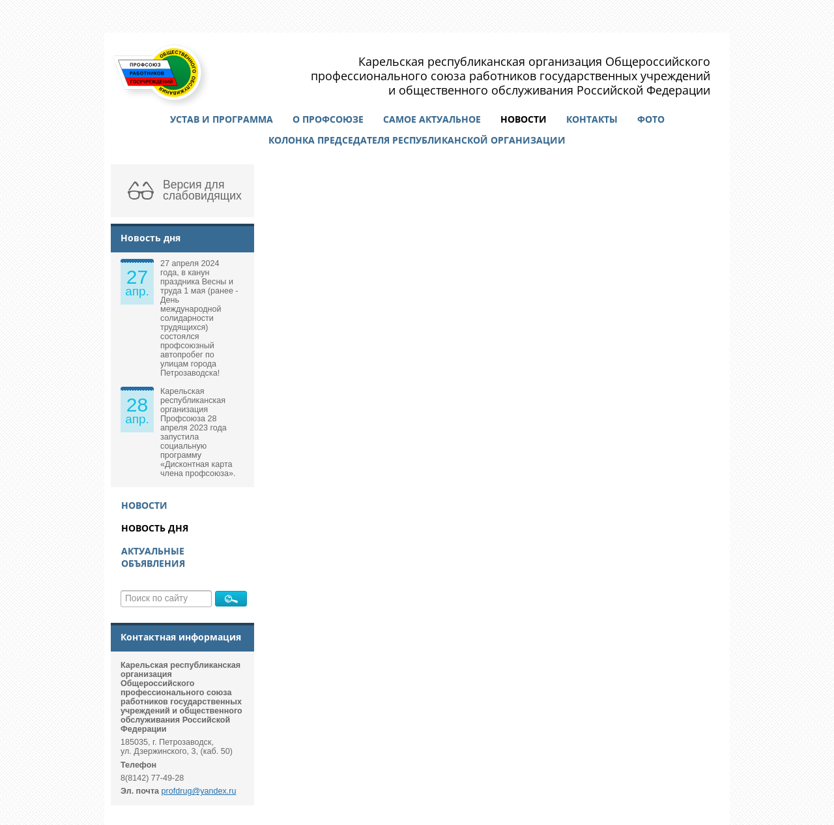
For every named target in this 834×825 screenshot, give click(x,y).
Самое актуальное (432, 119)
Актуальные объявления (153, 557)
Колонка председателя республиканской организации (417, 140)
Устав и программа (221, 119)
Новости (523, 119)
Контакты (592, 119)
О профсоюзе (328, 119)
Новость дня (154, 528)
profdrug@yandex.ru (199, 791)
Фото (651, 119)
